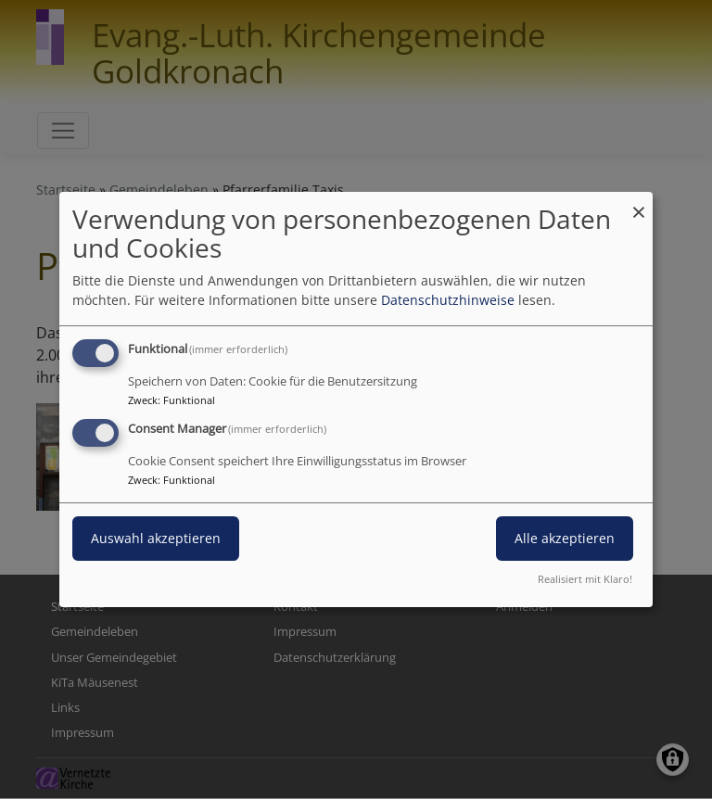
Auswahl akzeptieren (156, 538)
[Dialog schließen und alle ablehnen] (639, 203)
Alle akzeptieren (565, 538)
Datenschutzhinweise (448, 300)
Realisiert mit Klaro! (585, 579)
